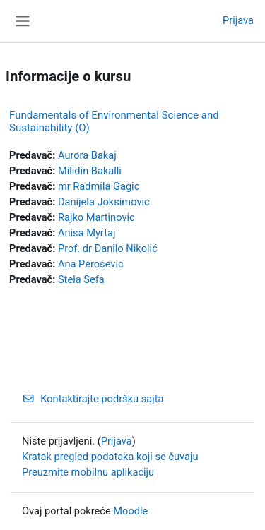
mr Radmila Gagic (98, 186)
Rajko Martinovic (96, 217)
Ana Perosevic (91, 264)
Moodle (130, 511)
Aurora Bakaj (87, 155)
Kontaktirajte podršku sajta (92, 398)
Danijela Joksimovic (104, 201)
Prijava (238, 20)
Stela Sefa (81, 279)
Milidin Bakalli (90, 170)
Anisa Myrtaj (86, 233)
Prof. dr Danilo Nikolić (108, 248)
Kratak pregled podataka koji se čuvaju (110, 456)
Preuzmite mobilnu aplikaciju (88, 472)
